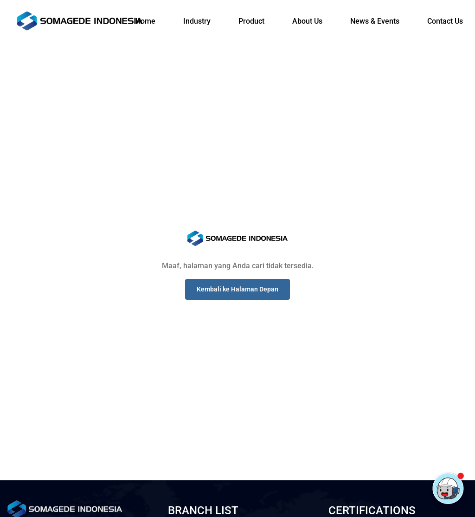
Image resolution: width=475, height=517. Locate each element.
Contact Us (445, 21)
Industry (197, 21)
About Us (307, 21)
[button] (237, 289)
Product (251, 21)
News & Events (374, 21)
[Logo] (80, 20)
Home (145, 21)
